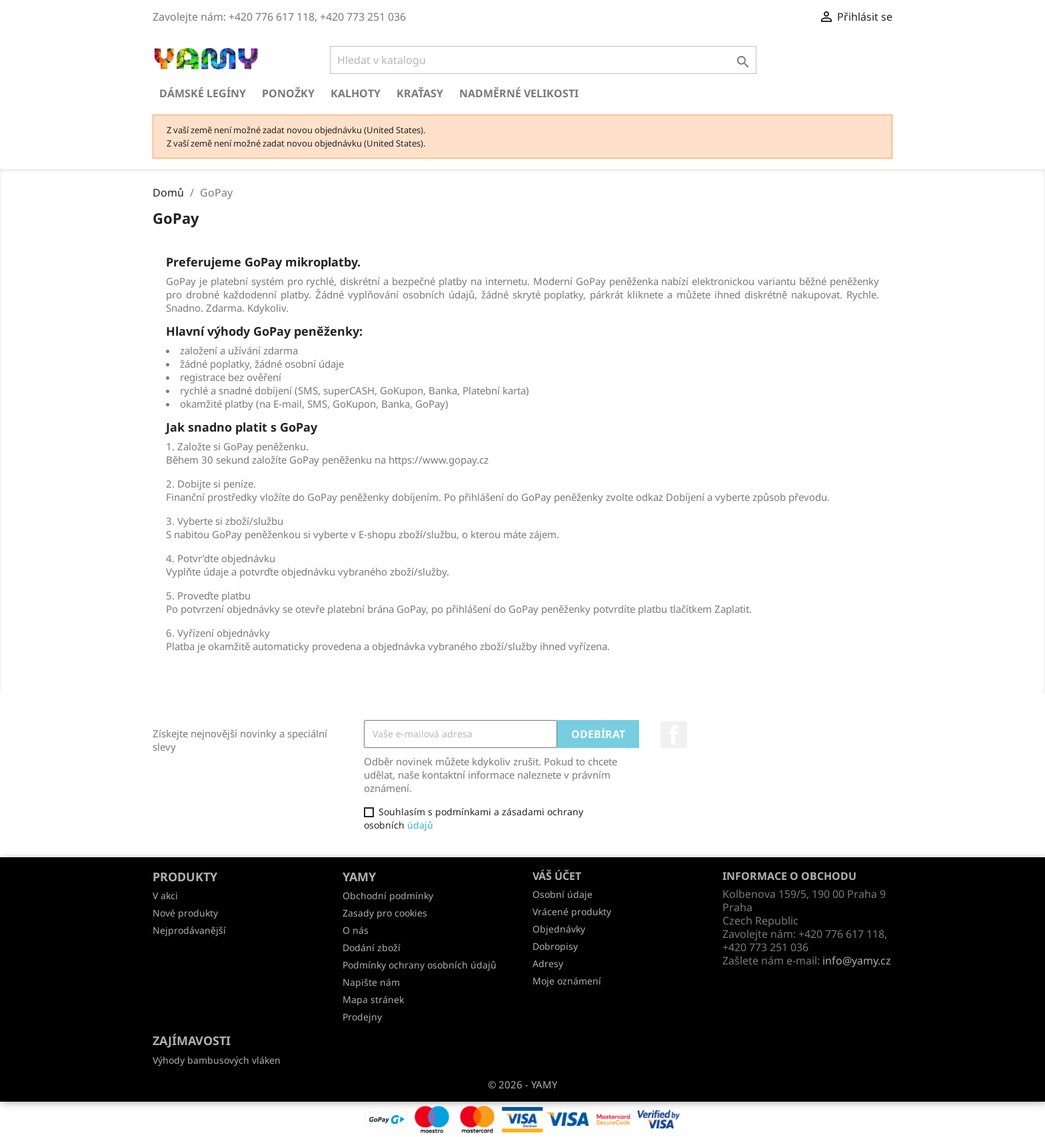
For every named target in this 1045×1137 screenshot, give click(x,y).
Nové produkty (185, 913)
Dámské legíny (202, 93)
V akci (165, 895)
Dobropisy (555, 946)
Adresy (547, 963)
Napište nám (371, 982)
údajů (420, 825)
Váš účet (556, 876)
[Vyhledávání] (543, 60)
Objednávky (558, 929)
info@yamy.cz (856, 960)
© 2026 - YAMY (522, 1084)
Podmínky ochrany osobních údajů (420, 964)
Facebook (673, 734)
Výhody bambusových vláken (217, 1060)
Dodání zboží (372, 947)
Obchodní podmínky (388, 895)
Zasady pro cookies (385, 913)
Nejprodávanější (189, 930)
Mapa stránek (373, 999)
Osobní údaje (562, 894)
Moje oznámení (566, 980)
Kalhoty (356, 93)
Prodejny (362, 1016)
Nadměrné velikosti (518, 93)
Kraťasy (420, 93)
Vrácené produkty (571, 911)
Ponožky (288, 93)
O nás (356, 930)
